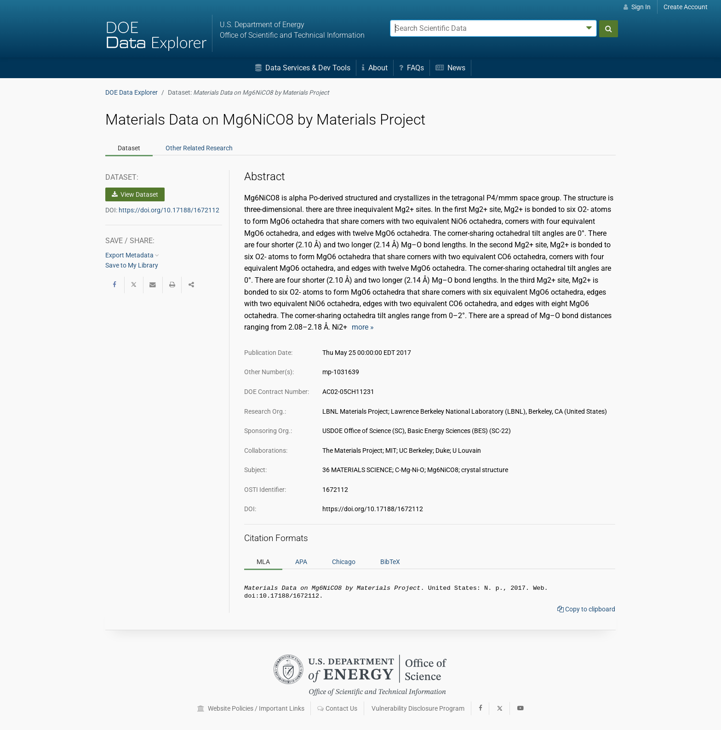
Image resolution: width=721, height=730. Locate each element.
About (375, 67)
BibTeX (390, 561)
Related (199, 148)
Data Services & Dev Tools (302, 67)
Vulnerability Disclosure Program (418, 708)
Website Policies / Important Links (250, 708)
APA (301, 561)
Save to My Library (131, 265)
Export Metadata (132, 255)
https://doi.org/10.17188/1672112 (169, 210)
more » (363, 327)
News (450, 67)
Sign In (637, 7)
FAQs (411, 67)
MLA (263, 561)
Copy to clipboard (586, 611)
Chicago (343, 561)
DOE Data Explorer (131, 92)
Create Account (686, 7)
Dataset (129, 148)
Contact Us (337, 708)
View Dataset (135, 194)
